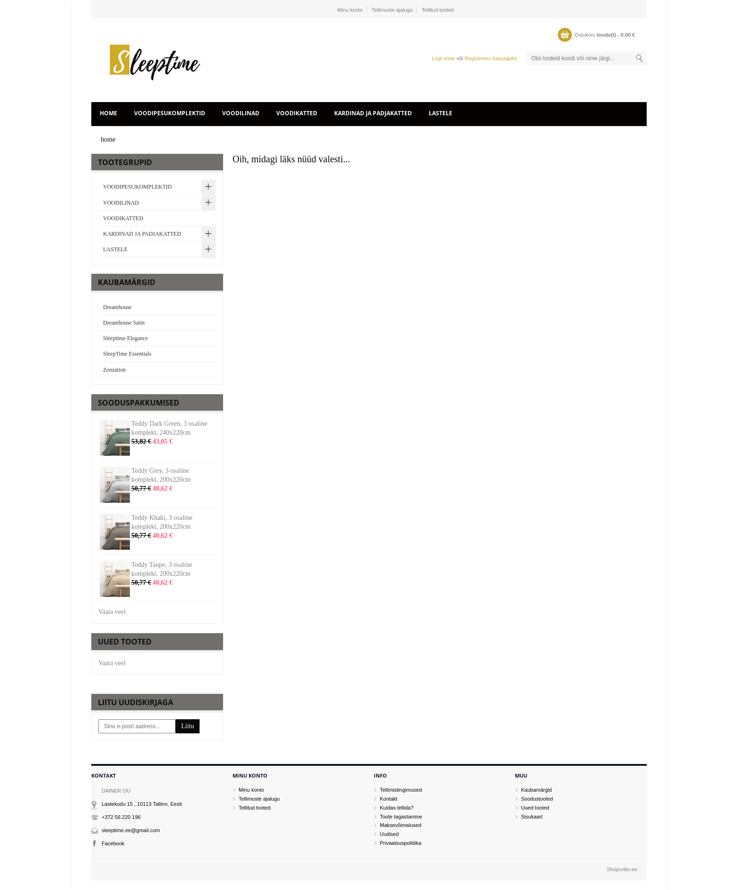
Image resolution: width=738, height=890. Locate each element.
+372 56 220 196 (121, 817)
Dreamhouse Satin (123, 322)
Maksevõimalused (400, 825)
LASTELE (440, 113)
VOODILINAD (240, 113)
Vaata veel (112, 611)
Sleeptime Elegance (125, 338)
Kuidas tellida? (397, 808)
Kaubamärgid (536, 790)
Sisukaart (532, 816)
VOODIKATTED (296, 113)
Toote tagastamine (401, 816)
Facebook (113, 843)
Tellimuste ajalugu (392, 10)
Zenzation (114, 369)
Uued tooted (535, 808)
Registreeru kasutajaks (491, 58)
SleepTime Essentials (127, 353)
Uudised (389, 834)
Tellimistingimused (401, 790)
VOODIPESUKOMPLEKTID (169, 113)
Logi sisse (443, 58)
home (108, 113)
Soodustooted (537, 799)
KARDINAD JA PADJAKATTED (373, 113)
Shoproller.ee (622, 869)
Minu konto (350, 10)
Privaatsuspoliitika (400, 843)
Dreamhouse (117, 307)
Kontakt (388, 799)
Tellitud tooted (438, 10)
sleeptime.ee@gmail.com (131, 830)
